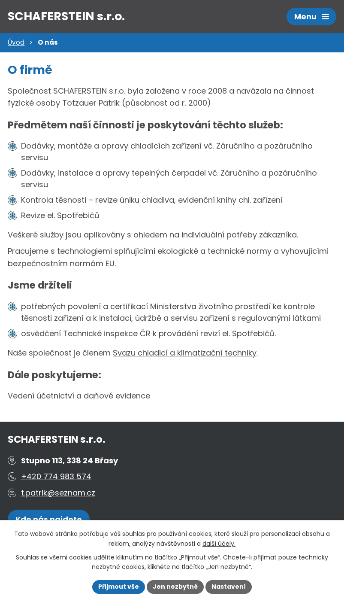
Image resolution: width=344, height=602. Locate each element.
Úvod (16, 42)
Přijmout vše (118, 586)
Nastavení (228, 586)
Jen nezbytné (175, 586)
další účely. (218, 543)
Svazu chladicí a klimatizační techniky (184, 352)
